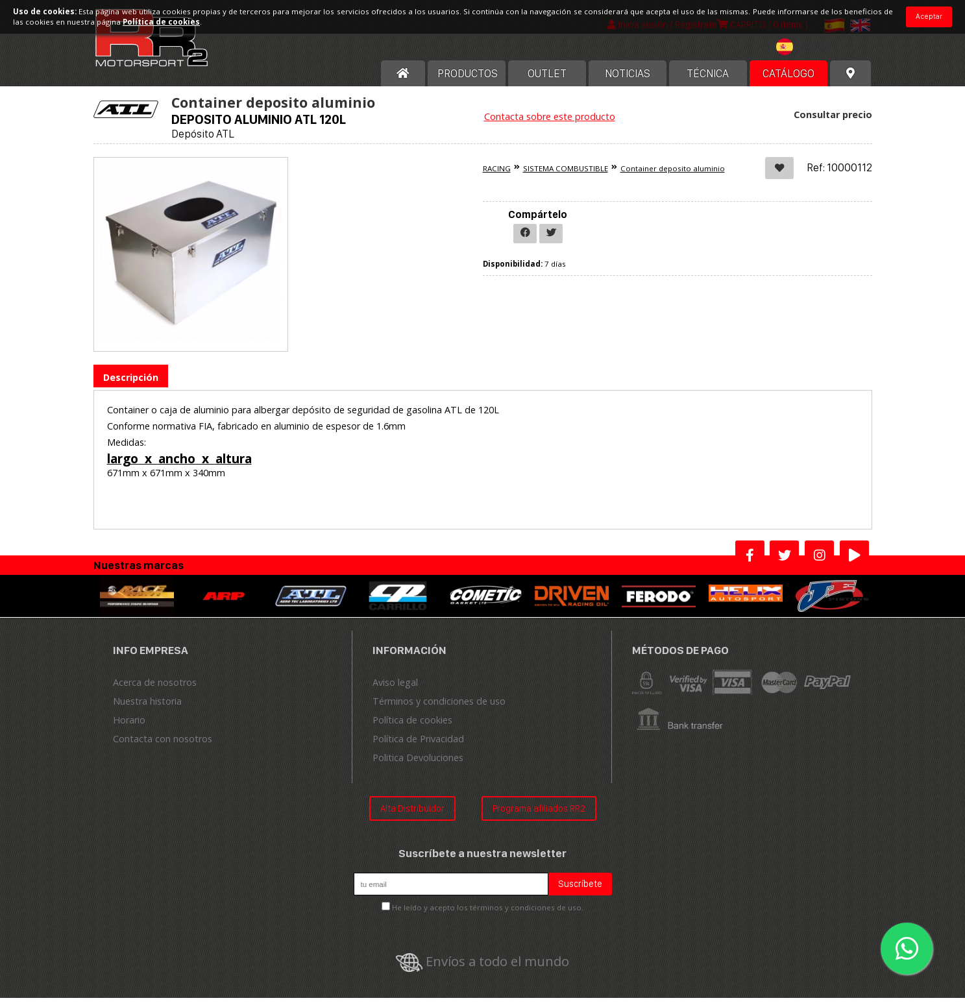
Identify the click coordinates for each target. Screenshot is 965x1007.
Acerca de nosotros (155, 691)
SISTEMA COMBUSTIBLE (565, 177)
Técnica (708, 82)
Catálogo (788, 82)
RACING (497, 177)
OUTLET (547, 82)
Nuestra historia (147, 710)
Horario (129, 729)
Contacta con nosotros (162, 748)
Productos (467, 82)
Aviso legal (395, 691)
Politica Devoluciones (418, 766)
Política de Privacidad (418, 748)
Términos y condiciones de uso (439, 710)
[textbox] (805, 55)
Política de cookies (412, 729)
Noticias (627, 82)
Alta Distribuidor (412, 817)
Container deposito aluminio (672, 177)
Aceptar (929, 16)
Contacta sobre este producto (549, 125)
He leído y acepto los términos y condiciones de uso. (487, 916)
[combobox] (805, 57)
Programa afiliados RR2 (539, 817)
